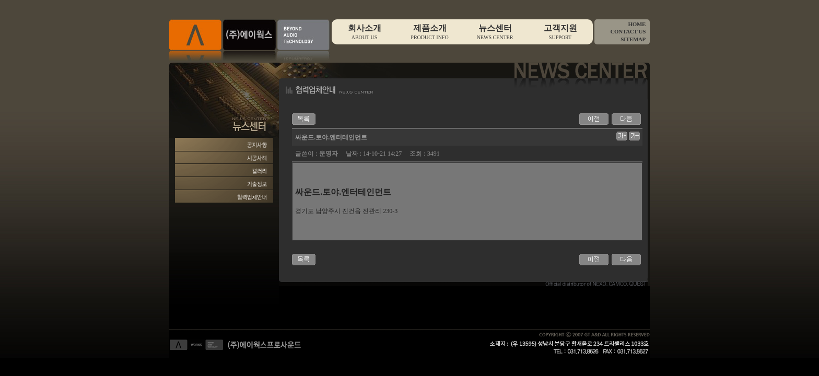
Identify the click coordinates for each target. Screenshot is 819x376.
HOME (637, 24)
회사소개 (364, 32)
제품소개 (429, 32)
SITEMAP (633, 39)
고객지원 (560, 32)
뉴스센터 (495, 32)
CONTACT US (628, 31)
